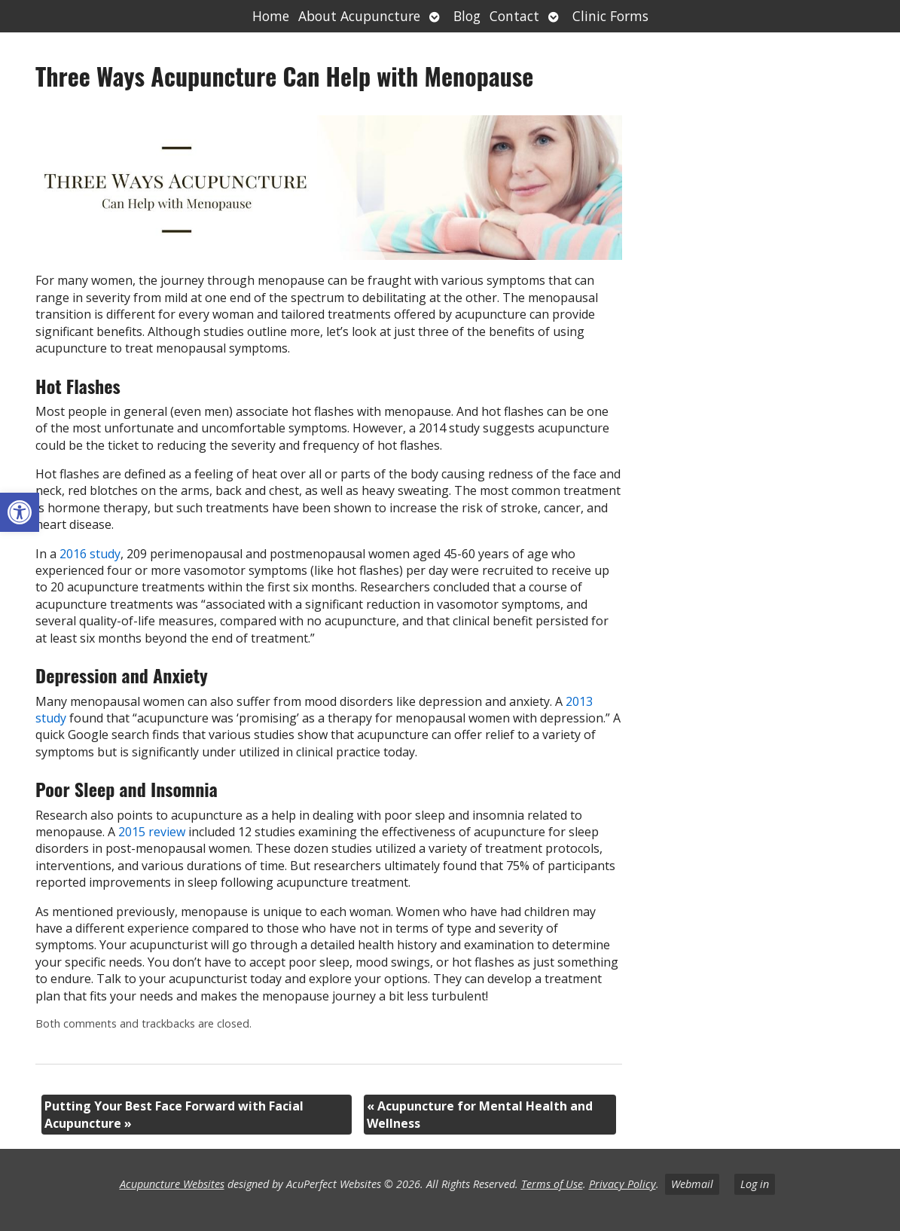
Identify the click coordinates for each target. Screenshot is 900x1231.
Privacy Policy (622, 1184)
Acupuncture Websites (172, 1184)
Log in (754, 1184)
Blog (467, 16)
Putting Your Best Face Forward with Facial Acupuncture (174, 1114)
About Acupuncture (359, 16)
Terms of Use (552, 1184)
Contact (514, 16)
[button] (19, 512)
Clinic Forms (610, 16)
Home (270, 16)
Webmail (692, 1184)
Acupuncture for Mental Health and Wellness (480, 1114)
